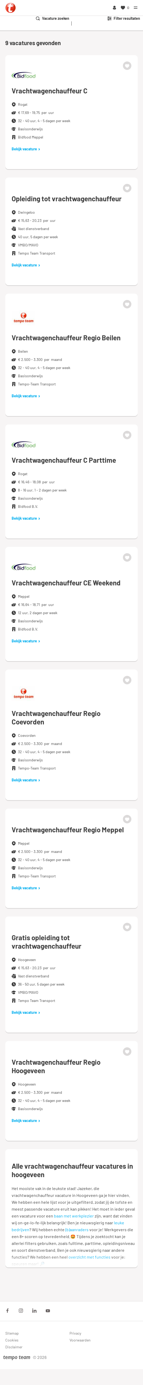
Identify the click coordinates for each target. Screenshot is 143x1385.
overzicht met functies (89, 1256)
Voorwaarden (80, 1340)
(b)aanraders (77, 1229)
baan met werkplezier (74, 1215)
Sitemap (12, 1333)
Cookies (12, 1340)
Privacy (75, 1333)
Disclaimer (13, 1347)
